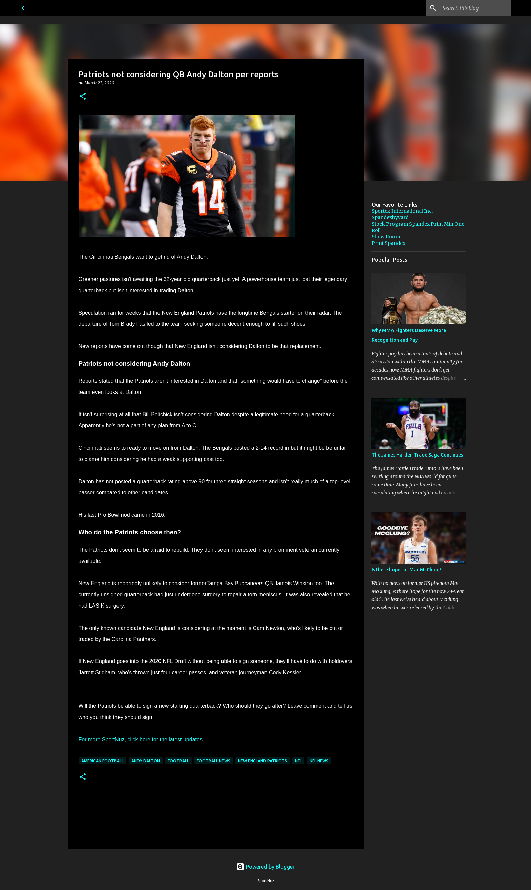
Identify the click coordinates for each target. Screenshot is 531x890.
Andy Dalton (145, 761)
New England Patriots (262, 761)
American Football (102, 761)
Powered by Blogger (265, 867)
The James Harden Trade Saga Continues (417, 455)
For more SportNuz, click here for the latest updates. (141, 739)
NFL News (319, 761)
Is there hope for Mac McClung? (406, 569)
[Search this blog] (475, 8)
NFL (298, 761)
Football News (213, 761)
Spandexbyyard (390, 217)
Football (178, 761)
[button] (83, 96)
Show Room (385, 237)
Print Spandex (388, 243)
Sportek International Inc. (402, 211)
